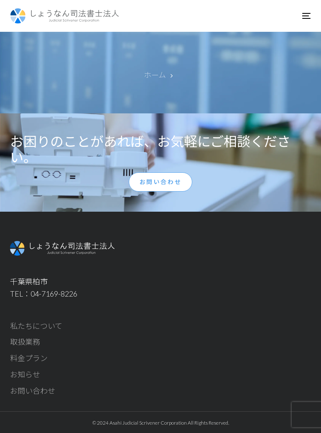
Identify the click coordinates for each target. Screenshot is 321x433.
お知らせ (25, 374)
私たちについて (36, 326)
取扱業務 (25, 341)
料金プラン (29, 358)
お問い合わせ (32, 390)
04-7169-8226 (54, 293)
